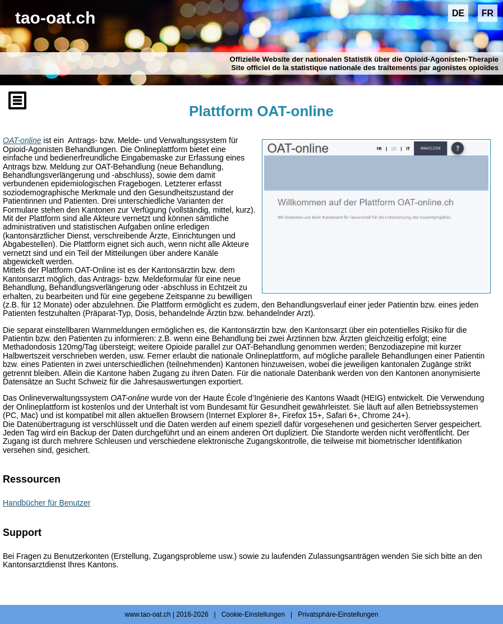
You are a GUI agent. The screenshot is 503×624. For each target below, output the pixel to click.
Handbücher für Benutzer (46, 502)
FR (487, 13)
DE (458, 13)
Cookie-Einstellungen (253, 614)
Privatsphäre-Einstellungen (338, 614)
